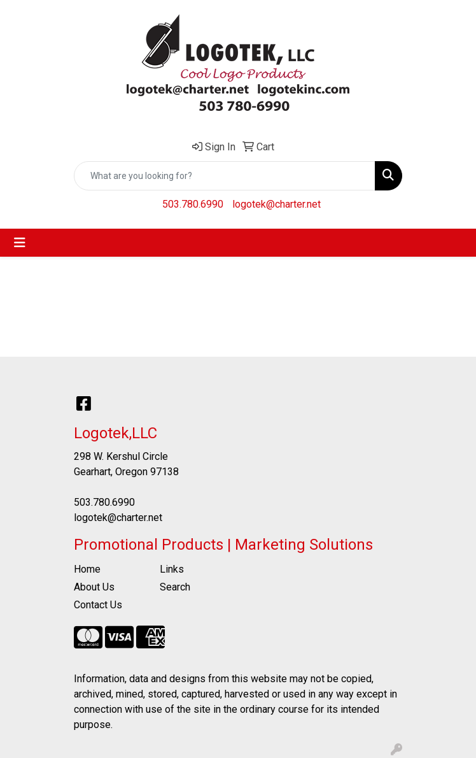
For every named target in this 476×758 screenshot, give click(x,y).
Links (172, 569)
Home (87, 569)
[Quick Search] (224, 175)
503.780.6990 (192, 204)
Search (175, 587)
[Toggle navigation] (19, 243)
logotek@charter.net (276, 204)
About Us (94, 587)
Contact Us (98, 605)
